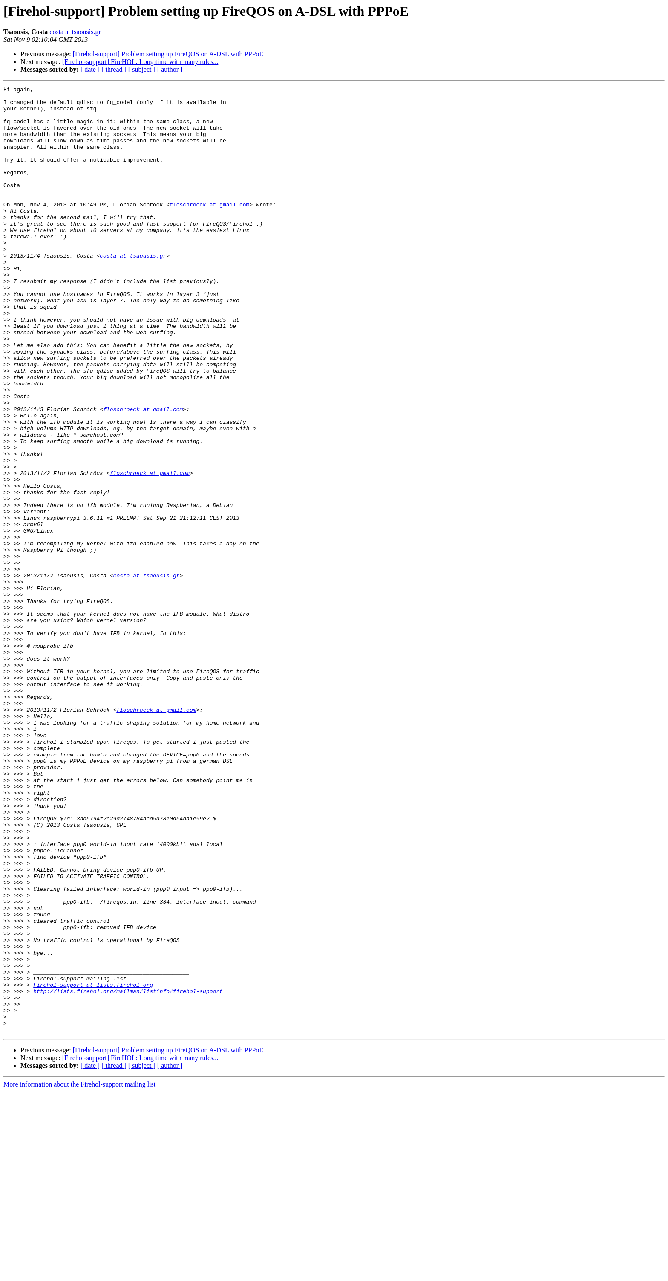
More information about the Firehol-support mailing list (79, 1273)
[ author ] (170, 69)
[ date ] (90, 69)
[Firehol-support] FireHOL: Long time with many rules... (140, 61)
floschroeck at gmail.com (209, 228)
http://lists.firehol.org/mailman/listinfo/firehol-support (128, 1173)
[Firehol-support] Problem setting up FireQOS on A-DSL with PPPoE (168, 54)
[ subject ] (141, 69)
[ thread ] (114, 69)
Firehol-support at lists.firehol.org (93, 1165)
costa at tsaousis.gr (75, 31)
